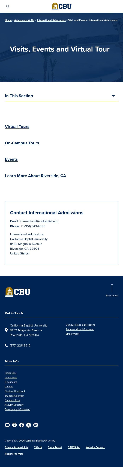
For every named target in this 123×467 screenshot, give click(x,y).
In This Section (19, 96)
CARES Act (74, 447)
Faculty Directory (14, 404)
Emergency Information (17, 409)
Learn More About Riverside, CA (35, 176)
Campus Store (12, 400)
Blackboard (11, 382)
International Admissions (51, 20)
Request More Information (80, 329)
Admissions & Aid (24, 20)
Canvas (9, 386)
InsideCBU (10, 373)
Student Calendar (14, 395)
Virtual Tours (17, 126)
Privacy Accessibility (16, 447)
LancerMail (11, 377)
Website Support (95, 447)
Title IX (38, 447)
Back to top (112, 295)
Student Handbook (15, 391)
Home (8, 20)
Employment (72, 334)
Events (11, 159)
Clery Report (55, 447)
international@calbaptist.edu (39, 221)
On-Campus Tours (22, 143)
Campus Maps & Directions (80, 324)
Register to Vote (14, 454)
